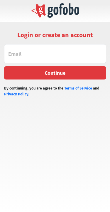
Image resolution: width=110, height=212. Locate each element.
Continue (55, 72)
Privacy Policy (16, 94)
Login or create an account (55, 35)
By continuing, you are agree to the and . (51, 91)
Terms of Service (78, 88)
